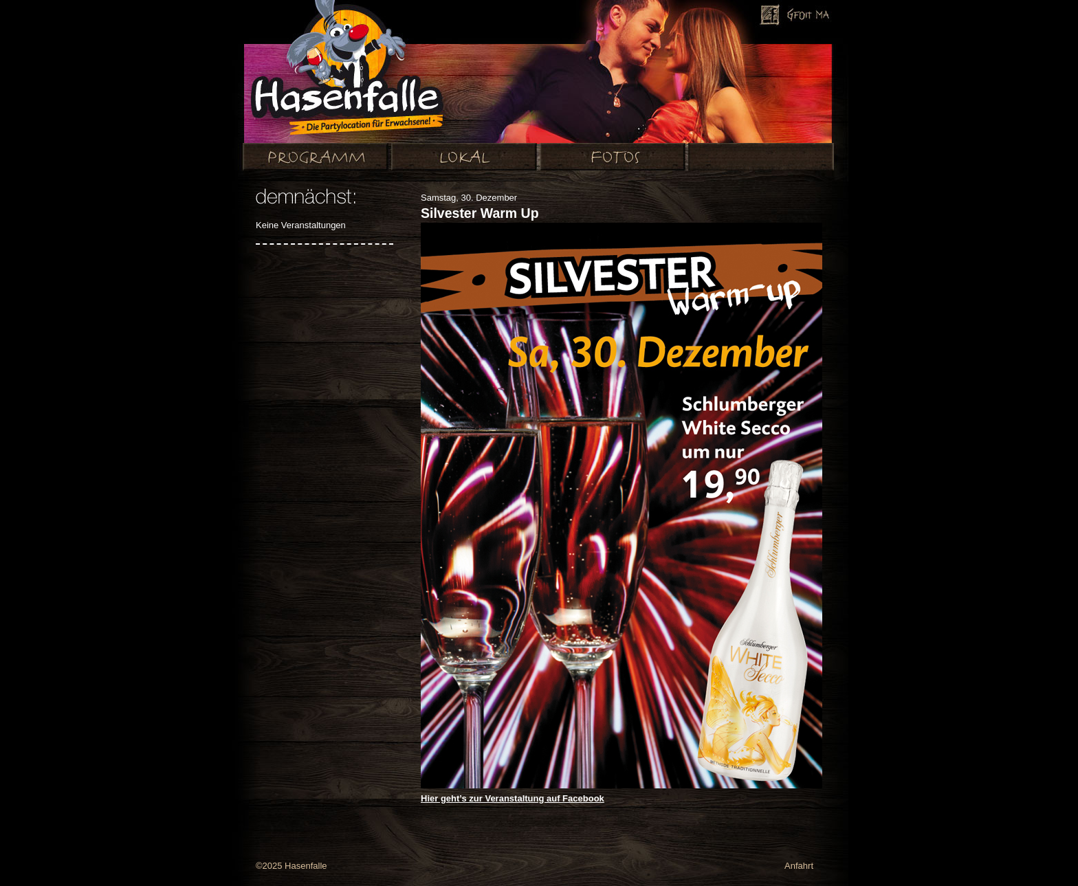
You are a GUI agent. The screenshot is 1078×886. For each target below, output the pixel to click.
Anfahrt (798, 866)
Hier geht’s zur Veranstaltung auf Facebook (512, 798)
